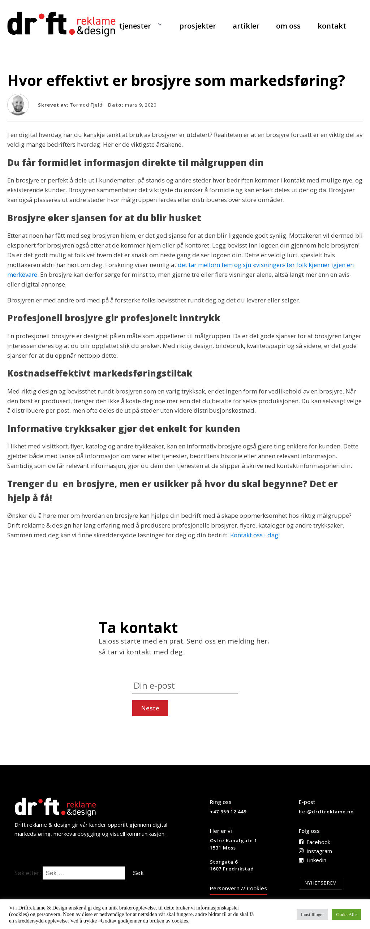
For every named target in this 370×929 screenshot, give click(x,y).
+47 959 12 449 (228, 811)
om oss (288, 26)
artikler (246, 26)
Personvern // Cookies (238, 888)
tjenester (135, 26)
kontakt (332, 26)
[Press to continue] (150, 708)
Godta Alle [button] (346, 914)
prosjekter (197, 26)
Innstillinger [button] (312, 914)
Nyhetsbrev (320, 882)
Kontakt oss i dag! (255, 535)
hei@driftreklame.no (326, 811)
